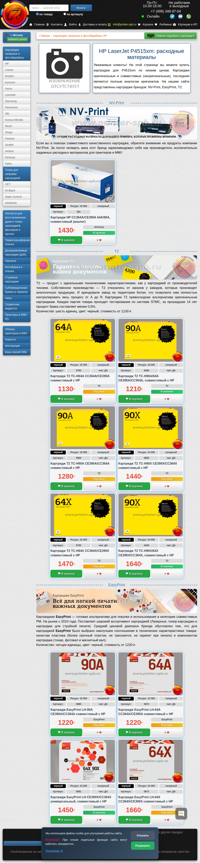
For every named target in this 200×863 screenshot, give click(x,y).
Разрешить (142, 845)
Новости (10, 339)
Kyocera (10, 82)
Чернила (10, 260)
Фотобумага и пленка (13, 269)
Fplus (8, 163)
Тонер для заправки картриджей (12, 174)
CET (8, 184)
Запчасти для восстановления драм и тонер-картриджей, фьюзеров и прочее (15, 223)
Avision (9, 151)
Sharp (8, 132)
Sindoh (9, 144)
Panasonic (11, 107)
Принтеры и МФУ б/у (16, 316)
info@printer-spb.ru (122, 24)
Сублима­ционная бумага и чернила (16, 289)
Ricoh (8, 126)
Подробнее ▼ (54, 850)
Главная (37, 24)
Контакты (54, 24)
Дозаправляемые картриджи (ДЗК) (16, 252)
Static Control (13, 196)
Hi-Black (10, 190)
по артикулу (73, 14)
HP (7, 63)
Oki (7, 113)
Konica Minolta (14, 119)
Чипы (8, 298)
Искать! (81, 7)
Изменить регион (17, 39)
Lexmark (10, 94)
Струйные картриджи (12, 279)
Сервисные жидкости (12, 306)
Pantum (9, 138)
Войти (70, 24)
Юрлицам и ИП (185, 24)
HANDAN (11, 203)
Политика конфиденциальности (23, 843)
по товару (44, 14)
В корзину (66, 240)
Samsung (11, 101)
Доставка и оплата (92, 24)
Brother (9, 76)
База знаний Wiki (16, 352)
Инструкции (12, 345)
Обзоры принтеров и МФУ (16, 331)
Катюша (10, 157)
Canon (9, 69)
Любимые (163, 24)
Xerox (8, 88)
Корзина (145, 24)
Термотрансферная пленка (17, 242)
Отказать (143, 835)
